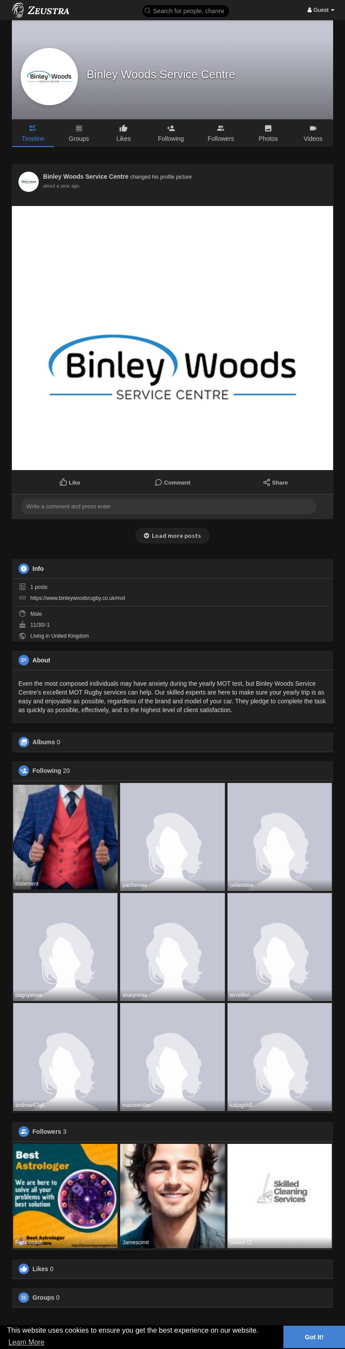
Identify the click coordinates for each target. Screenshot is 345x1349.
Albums (44, 742)
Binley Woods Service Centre (161, 74)
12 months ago (59, 185)
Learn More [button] (26, 1342)
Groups (44, 1297)
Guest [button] (321, 10)
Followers (47, 1131)
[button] (186, 10)
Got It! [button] (314, 1337)
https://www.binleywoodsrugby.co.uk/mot (77, 598)
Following (47, 770)
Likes (40, 1268)
